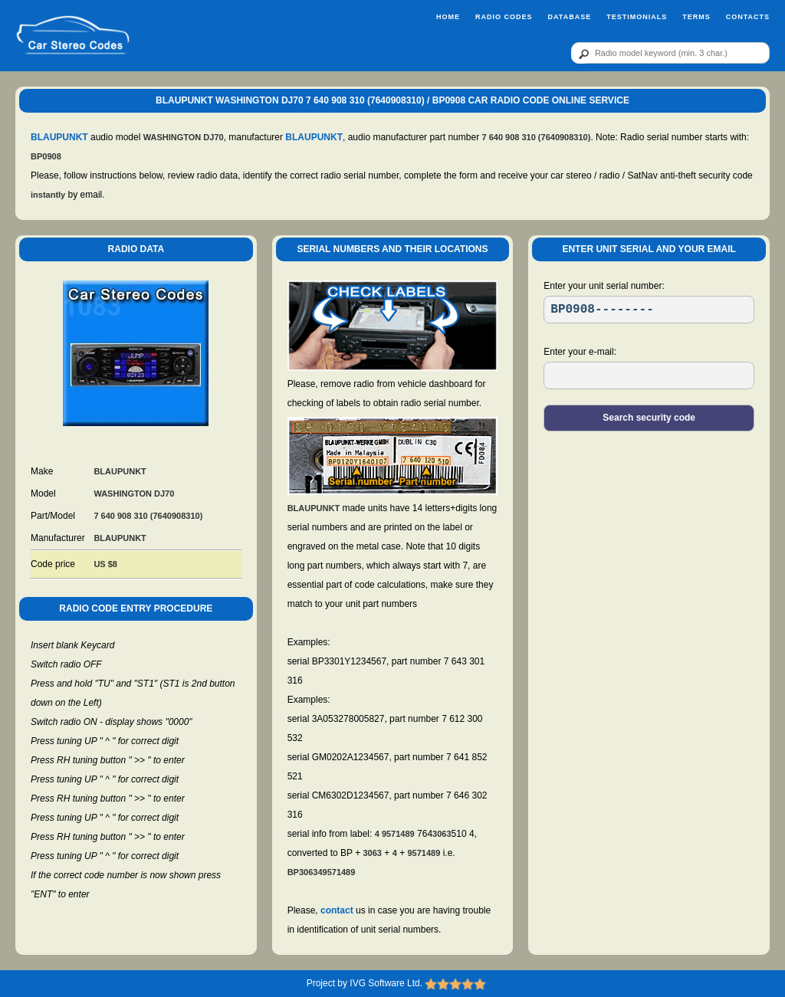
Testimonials (636, 17)
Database (569, 17)
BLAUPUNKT (59, 137)
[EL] (649, 375)
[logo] (72, 36)
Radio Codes (504, 17)
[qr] (670, 53)
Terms (696, 17)
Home (448, 17)
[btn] (581, 54)
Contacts (748, 17)
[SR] (649, 309)
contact (336, 910)
